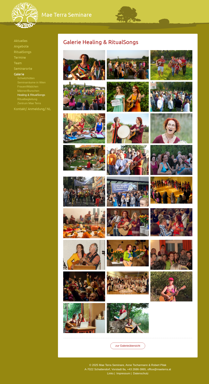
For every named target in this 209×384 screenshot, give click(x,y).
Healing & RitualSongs (31, 95)
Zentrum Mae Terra (29, 103)
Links (110, 373)
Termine (20, 57)
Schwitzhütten (26, 78)
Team (18, 63)
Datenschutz (141, 373)
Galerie (19, 74)
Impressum (123, 373)
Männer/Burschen (28, 90)
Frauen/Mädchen (27, 86)
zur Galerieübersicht (127, 345)
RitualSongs (22, 52)
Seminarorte (23, 68)
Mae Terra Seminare (51, 15)
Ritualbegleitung (27, 99)
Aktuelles (20, 41)
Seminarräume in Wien (31, 82)
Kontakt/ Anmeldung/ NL (32, 109)
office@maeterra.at (159, 369)
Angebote (21, 46)
